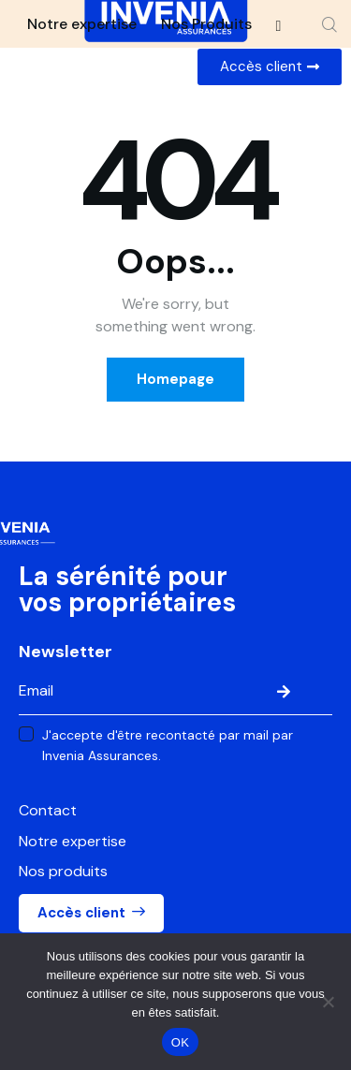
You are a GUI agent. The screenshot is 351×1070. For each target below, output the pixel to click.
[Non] (327, 1001)
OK (180, 1042)
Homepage (175, 379)
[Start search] (329, 24)
